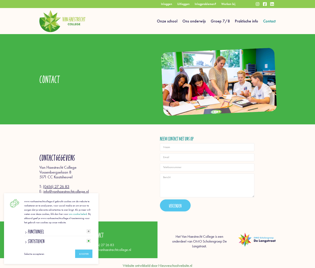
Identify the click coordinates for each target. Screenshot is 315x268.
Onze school (167, 21)
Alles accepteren (83, 254)
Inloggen (166, 4)
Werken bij (228, 4)
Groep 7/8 (220, 21)
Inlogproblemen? (205, 4)
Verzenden (175, 205)
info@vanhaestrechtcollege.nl (66, 191)
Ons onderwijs (194, 21)
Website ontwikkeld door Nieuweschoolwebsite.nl (157, 265)
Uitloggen (183, 4)
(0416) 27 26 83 (56, 186)
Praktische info (246, 21)
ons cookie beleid (78, 213)
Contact (269, 21)
